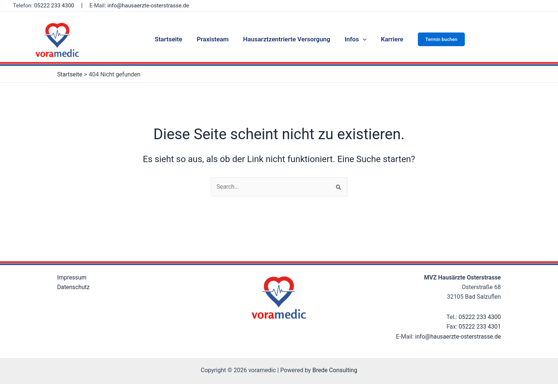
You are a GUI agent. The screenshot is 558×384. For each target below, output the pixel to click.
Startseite (172, 39)
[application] (361, 39)
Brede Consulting (335, 370)
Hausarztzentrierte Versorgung (286, 39)
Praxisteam (214, 39)
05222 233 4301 (479, 326)
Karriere (388, 39)
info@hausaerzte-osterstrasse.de (148, 5)
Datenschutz (73, 287)
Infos (354, 39)
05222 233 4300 (54, 5)
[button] (436, 39)
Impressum (72, 277)
